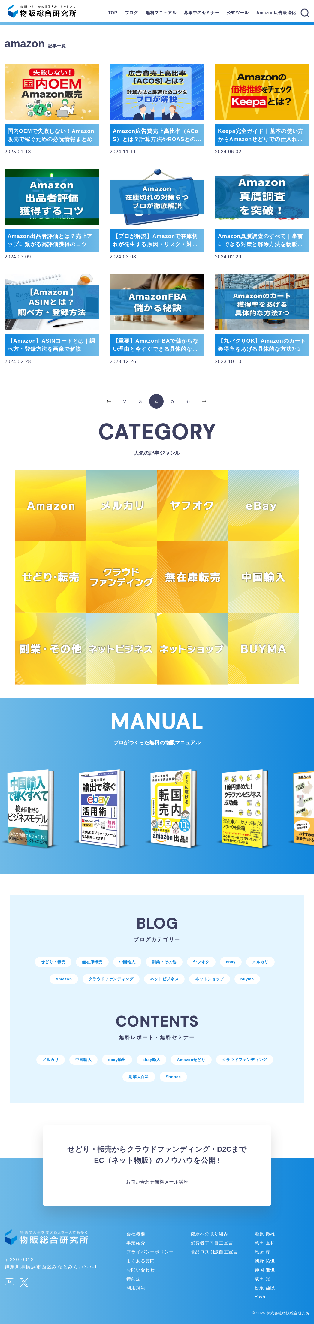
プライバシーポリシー (150, 1251)
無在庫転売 (92, 962)
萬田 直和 (265, 1242)
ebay (231, 962)
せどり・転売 (53, 962)
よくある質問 (140, 1260)
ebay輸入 (152, 1059)
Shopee (173, 1077)
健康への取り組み (209, 1233)
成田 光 (262, 1278)
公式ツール (238, 12)
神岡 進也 (265, 1269)
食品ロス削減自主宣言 (214, 1251)
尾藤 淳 (262, 1251)
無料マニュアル (161, 12)
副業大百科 (138, 1077)
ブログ (131, 12)
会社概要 (135, 1233)
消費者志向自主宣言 (212, 1242)
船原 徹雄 (265, 1233)
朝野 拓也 (265, 1260)
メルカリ (260, 962)
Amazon (64, 979)
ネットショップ (209, 979)
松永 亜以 (265, 1287)
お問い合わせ (140, 1181)
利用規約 (135, 1287)
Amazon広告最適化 (276, 12)
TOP (112, 12)
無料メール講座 (171, 1181)
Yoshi (261, 1296)
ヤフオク (201, 962)
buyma (247, 979)
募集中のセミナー (201, 12)
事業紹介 (135, 1242)
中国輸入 (127, 962)
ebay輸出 (117, 1059)
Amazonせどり (191, 1059)
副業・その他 (164, 962)
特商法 (133, 1278)
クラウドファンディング (111, 979)
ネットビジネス (164, 979)
